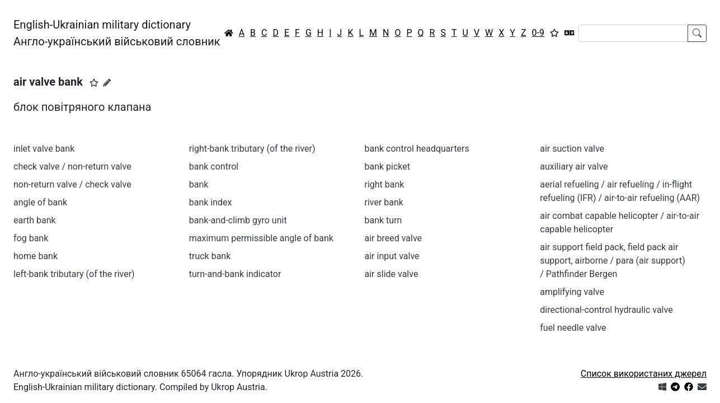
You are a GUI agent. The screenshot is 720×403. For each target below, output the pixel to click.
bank (199, 184)
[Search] (633, 33)
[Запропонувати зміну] (107, 82)
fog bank (30, 238)
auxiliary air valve (574, 166)
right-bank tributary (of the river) (252, 148)
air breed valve (393, 238)
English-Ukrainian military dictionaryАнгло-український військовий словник (116, 33)
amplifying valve (572, 292)
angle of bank (40, 202)
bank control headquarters (417, 148)
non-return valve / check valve (72, 184)
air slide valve (391, 274)
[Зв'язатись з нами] (702, 387)
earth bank (34, 220)
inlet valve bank (43, 148)
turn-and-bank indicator (235, 274)
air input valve (392, 256)
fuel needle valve (573, 327)
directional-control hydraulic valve (606, 309)
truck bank (210, 256)
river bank (384, 202)
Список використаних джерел (644, 373)
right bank (384, 184)
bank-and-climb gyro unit (238, 220)
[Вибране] (554, 33)
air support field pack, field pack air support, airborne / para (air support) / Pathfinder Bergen (612, 260)
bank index (210, 202)
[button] (94, 83)
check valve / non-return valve (72, 166)
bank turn (383, 220)
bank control (213, 166)
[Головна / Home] (229, 33)
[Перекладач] (569, 33)
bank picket (388, 166)
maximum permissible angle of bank (261, 238)
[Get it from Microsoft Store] (662, 387)
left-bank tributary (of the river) (74, 274)
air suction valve (572, 148)
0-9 (538, 32)
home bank (35, 256)
